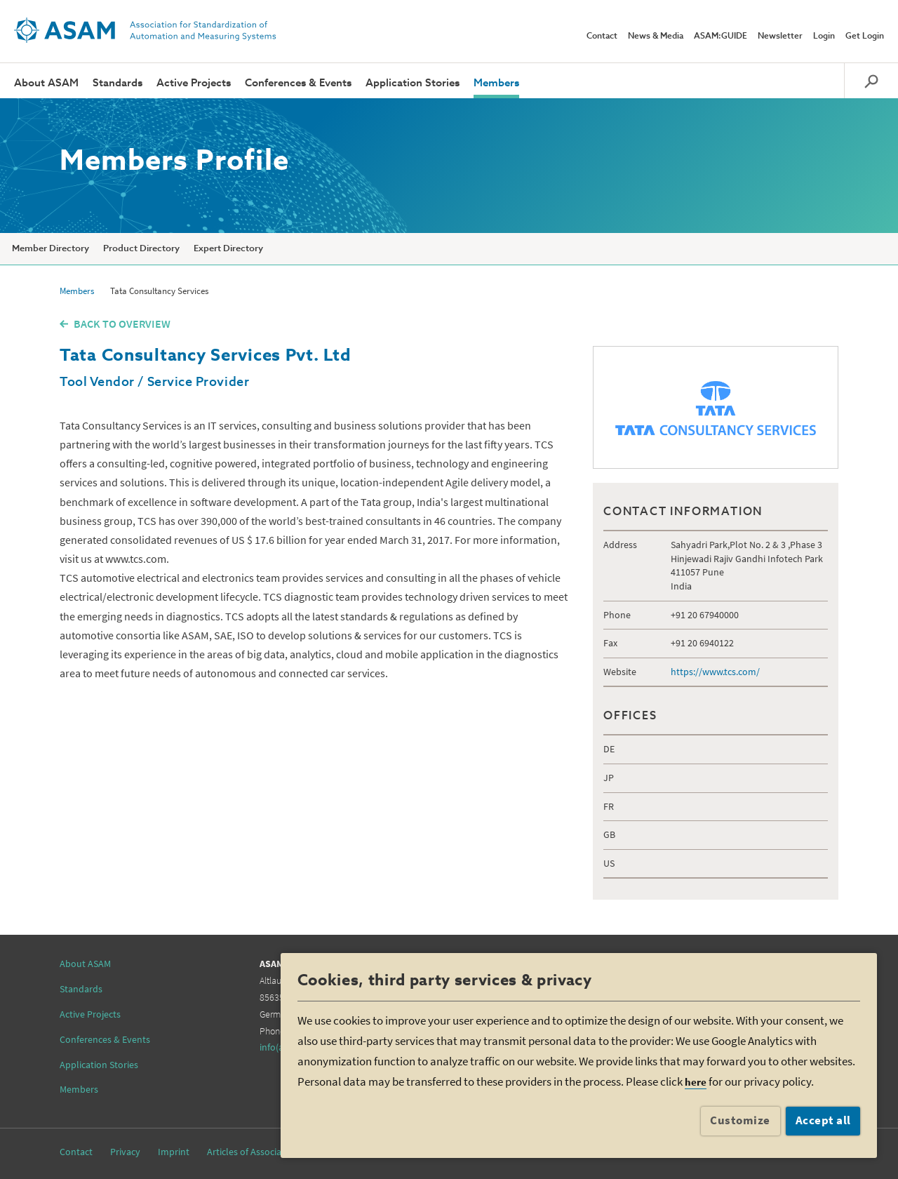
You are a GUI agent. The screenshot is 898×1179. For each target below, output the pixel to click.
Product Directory (141, 248)
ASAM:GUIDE (720, 36)
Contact (602, 36)
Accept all (823, 1120)
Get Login (864, 36)
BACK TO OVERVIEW (122, 324)
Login (824, 36)
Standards (117, 83)
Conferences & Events (298, 83)
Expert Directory (228, 248)
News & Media (655, 36)
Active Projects (193, 83)
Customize (740, 1120)
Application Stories (413, 83)
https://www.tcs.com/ (715, 671)
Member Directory (50, 248)
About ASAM (46, 83)
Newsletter (780, 36)
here (695, 1081)
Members (496, 83)
